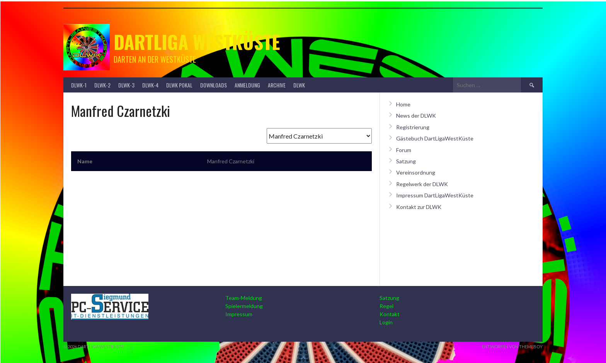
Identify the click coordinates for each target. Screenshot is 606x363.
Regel (386, 306)
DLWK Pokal (179, 85)
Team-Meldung (243, 298)
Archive (277, 85)
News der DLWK (416, 115)
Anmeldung (247, 85)
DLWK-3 (126, 85)
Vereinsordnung (415, 172)
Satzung (406, 161)
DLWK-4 (150, 85)
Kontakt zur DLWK (418, 207)
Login (386, 322)
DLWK (299, 85)
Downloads (213, 85)
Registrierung (412, 127)
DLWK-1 (79, 85)
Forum (403, 150)
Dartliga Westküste (197, 41)
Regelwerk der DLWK (422, 184)
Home (403, 104)
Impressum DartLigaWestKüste (434, 195)
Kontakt (390, 314)
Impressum (238, 314)
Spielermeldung (244, 306)
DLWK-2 (102, 85)
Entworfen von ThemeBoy (512, 346)
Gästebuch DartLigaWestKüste (434, 138)
